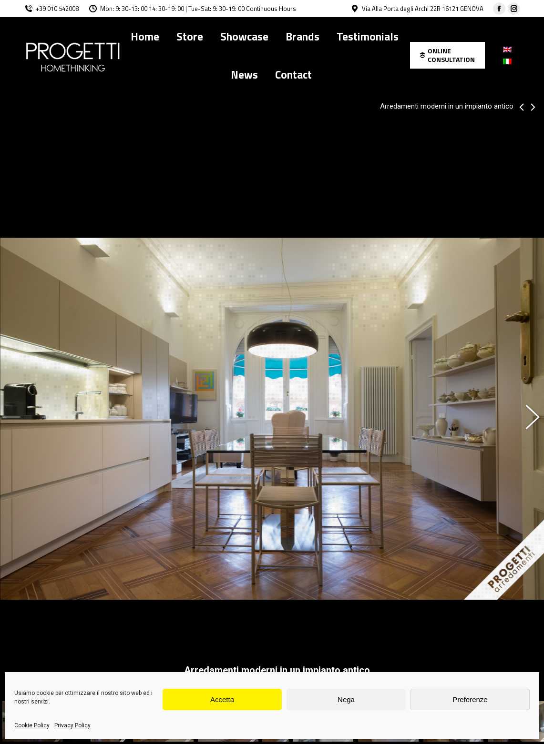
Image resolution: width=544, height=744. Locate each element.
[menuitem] (145, 36)
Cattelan (87, 630)
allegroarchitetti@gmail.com (228, 647)
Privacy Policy (72, 725)
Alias (228, 630)
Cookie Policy (32, 725)
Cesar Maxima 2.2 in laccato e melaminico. (118, 613)
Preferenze (469, 699)
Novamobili (395, 630)
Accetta (222, 699)
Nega (346, 699)
